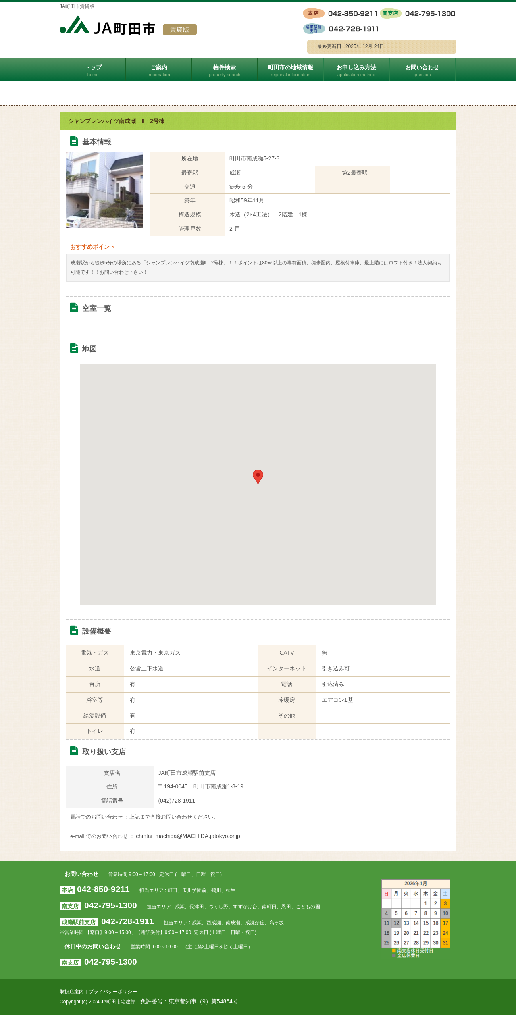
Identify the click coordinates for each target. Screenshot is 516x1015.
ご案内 (159, 70)
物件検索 (225, 70)
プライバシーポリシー (113, 991)
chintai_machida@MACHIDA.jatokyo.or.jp (188, 836)
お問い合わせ (423, 70)
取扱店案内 (72, 991)
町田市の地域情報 (291, 70)
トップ (93, 70)
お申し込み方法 (356, 70)
